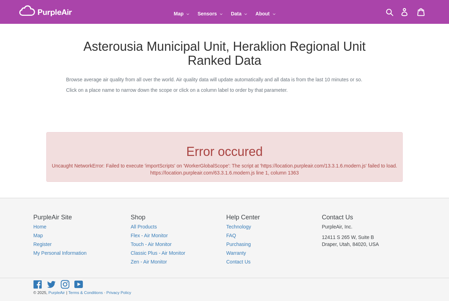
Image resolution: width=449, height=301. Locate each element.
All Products (144, 227)
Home (39, 227)
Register (42, 244)
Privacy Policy (118, 292)
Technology (238, 227)
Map (38, 235)
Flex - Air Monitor (149, 235)
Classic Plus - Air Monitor (158, 253)
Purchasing (238, 244)
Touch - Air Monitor (151, 244)
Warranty (236, 253)
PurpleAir (56, 292)
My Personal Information (60, 253)
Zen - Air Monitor (149, 262)
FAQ (231, 235)
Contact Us (238, 262)
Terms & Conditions (85, 292)
